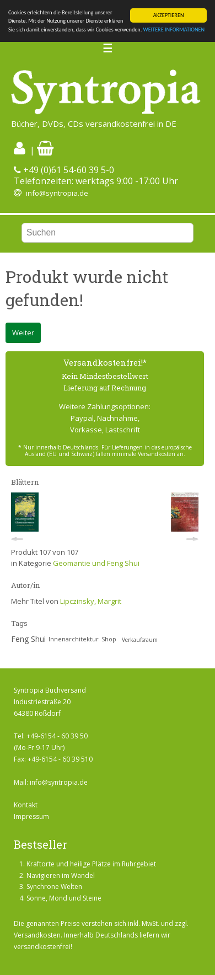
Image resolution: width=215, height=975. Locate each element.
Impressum (31, 816)
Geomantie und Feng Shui (96, 563)
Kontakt (25, 805)
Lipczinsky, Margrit (90, 601)
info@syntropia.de (57, 193)
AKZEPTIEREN (168, 15)
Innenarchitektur (74, 639)
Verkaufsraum (140, 640)
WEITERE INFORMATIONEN (174, 29)
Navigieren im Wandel (60, 875)
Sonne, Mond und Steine (63, 898)
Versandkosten (37, 935)
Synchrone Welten (54, 886)
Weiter (23, 333)
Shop (108, 639)
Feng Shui (28, 639)
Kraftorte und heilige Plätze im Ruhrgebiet (91, 864)
